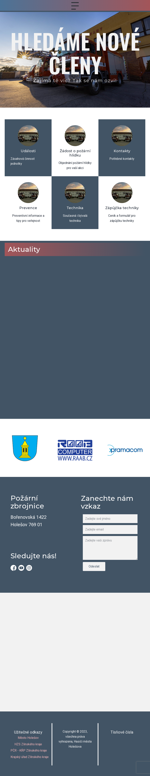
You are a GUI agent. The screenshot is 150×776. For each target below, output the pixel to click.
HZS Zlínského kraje (28, 744)
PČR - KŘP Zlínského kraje (29, 750)
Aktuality (24, 249)
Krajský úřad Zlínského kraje (30, 757)
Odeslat (94, 566)
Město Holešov (28, 738)
